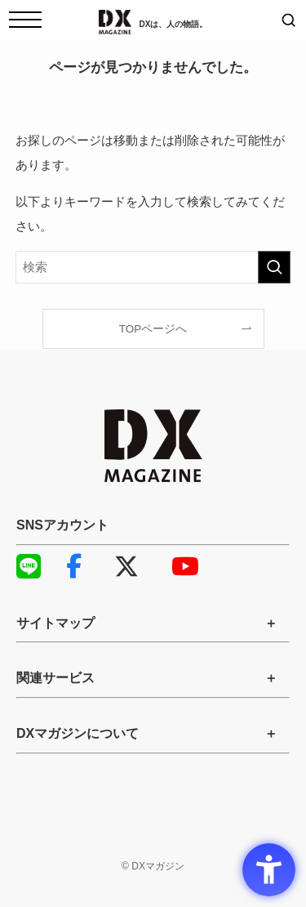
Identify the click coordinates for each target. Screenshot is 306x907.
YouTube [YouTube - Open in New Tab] (179, 566)
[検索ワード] (153, 267)
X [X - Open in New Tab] (126, 566)
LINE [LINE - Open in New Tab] (24, 566)
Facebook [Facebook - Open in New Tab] (73, 566)
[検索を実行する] (274, 267)
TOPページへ (153, 329)
